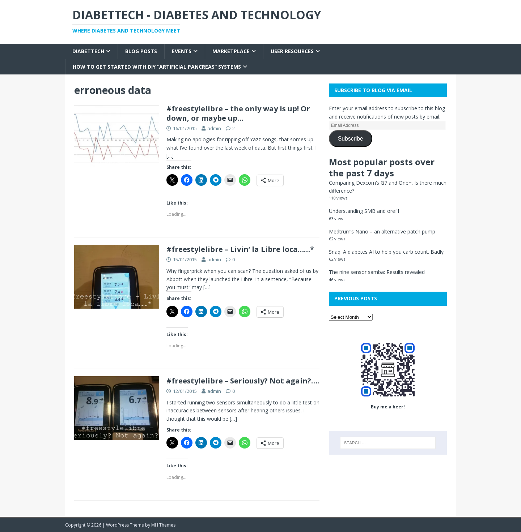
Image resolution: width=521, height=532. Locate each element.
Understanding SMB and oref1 (364, 210)
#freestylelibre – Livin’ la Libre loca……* (240, 249)
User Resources (292, 51)
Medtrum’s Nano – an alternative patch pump (382, 231)
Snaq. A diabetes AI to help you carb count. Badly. (387, 251)
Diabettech (88, 51)
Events (181, 51)
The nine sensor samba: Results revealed (377, 272)
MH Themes (163, 525)
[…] (170, 155)
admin (214, 128)
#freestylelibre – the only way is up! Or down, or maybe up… (238, 113)
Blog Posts (141, 51)
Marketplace (231, 51)
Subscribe (350, 139)
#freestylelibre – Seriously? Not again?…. (242, 381)
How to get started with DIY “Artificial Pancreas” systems (157, 66)
